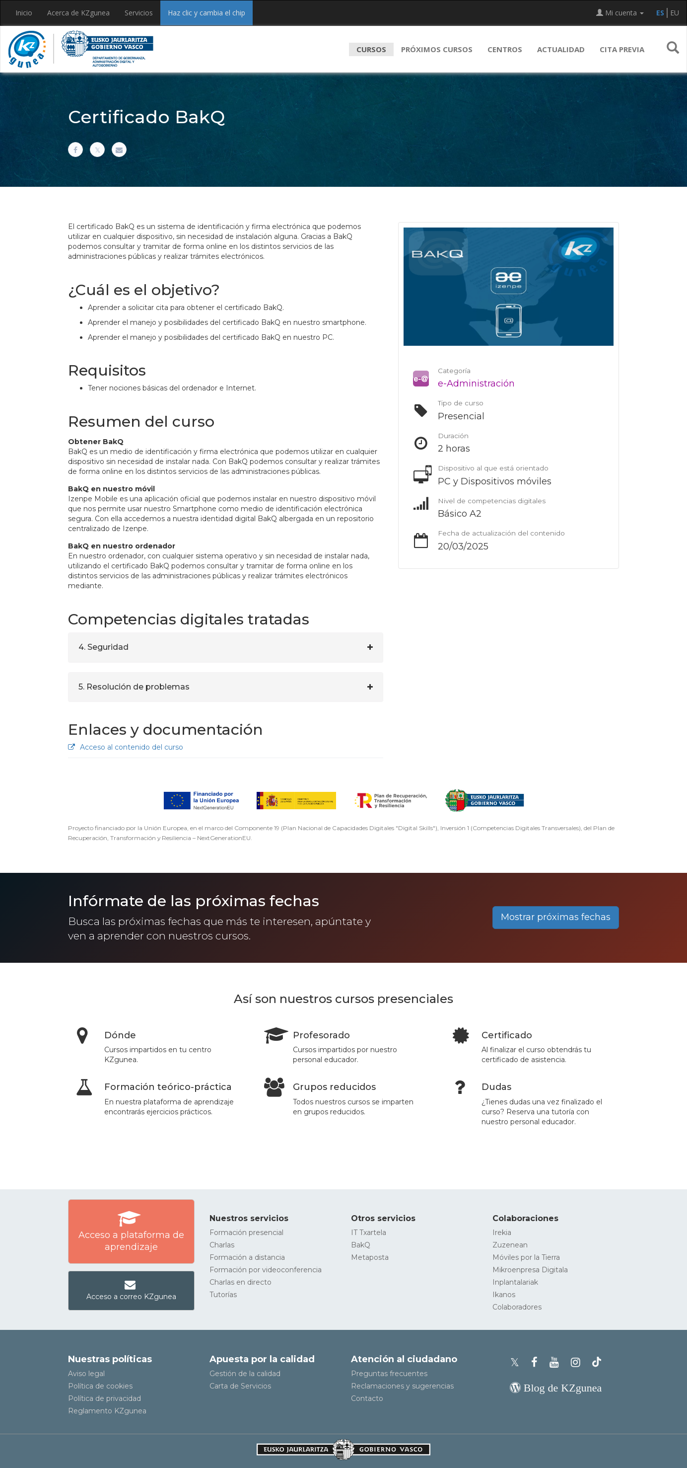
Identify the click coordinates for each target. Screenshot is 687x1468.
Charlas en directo (240, 1282)
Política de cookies (100, 1386)
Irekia (501, 1232)
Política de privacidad (104, 1398)
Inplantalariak (515, 1282)
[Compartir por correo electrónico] (119, 149)
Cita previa (622, 49)
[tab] (226, 647)
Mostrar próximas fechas (556, 917)
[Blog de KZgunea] (556, 1387)
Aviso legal (86, 1373)
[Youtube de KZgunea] (557, 1362)
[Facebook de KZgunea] (537, 1362)
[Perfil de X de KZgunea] (517, 1362)
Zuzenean (510, 1244)
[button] (673, 49)
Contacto (367, 1398)
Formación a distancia (247, 1257)
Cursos (371, 49)
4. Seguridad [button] (103, 647)
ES (660, 12)
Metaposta (370, 1257)
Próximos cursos (437, 49)
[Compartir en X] (97, 149)
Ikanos (503, 1294)
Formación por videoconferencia (265, 1269)
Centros (504, 49)
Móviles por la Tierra (526, 1257)
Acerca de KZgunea (78, 12)
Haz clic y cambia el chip (206, 12)
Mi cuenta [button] (620, 12)
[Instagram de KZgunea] (578, 1362)
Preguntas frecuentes (389, 1373)
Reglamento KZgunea (107, 1410)
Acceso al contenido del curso (125, 747)
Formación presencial (246, 1232)
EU (674, 12)
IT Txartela (368, 1232)
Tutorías (223, 1294)
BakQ (360, 1244)
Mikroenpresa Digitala (530, 1269)
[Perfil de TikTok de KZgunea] (596, 1362)
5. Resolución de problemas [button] (134, 687)
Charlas (221, 1244)
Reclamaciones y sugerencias (402, 1386)
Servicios (139, 12)
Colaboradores (517, 1307)
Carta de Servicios (240, 1386)
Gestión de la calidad (244, 1373)
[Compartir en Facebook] (75, 149)
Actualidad (561, 49)
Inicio (23, 12)
